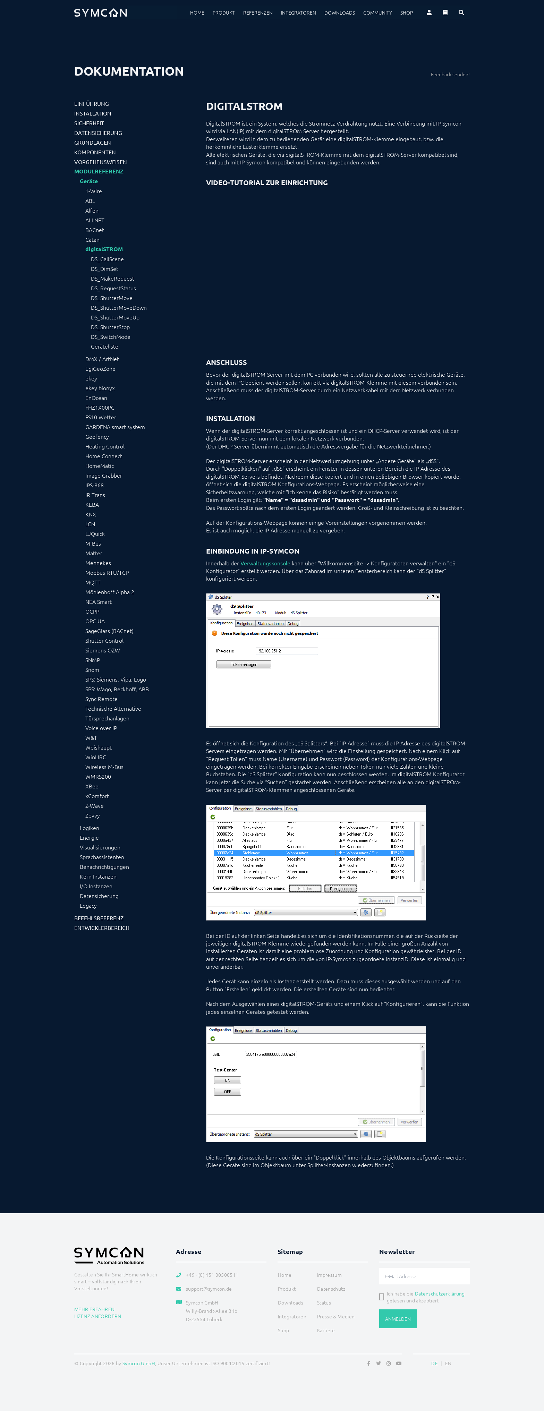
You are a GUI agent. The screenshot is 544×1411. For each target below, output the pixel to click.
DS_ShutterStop (110, 326)
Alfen (92, 210)
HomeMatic (99, 465)
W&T (91, 737)
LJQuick (95, 533)
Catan (92, 239)
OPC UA (95, 620)
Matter (93, 552)
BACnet (94, 229)
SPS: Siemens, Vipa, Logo (115, 679)
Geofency (97, 436)
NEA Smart (98, 601)
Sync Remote (101, 698)
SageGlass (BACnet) (109, 630)
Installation (92, 113)
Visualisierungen (100, 847)
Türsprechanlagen (107, 718)
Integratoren (298, 12)
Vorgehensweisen (100, 161)
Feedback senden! (450, 74)
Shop (406, 12)
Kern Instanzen (98, 876)
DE (434, 1363)
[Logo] (100, 12)
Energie (89, 837)
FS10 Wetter (100, 416)
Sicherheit (89, 122)
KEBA (92, 504)
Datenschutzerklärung (440, 1293)
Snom (92, 669)
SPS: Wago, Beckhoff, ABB (117, 688)
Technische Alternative (113, 708)
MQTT (93, 582)
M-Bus (93, 543)
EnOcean (96, 397)
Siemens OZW (102, 650)
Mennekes (98, 562)
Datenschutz (331, 1288)
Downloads (339, 12)
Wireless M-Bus (104, 766)
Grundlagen (92, 142)
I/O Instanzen (96, 885)
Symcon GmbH (138, 1363)
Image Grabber (103, 475)
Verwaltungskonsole (265, 562)
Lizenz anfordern (97, 1315)
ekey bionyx (100, 387)
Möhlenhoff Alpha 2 (109, 591)
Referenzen (258, 12)
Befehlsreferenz (99, 917)
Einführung (91, 103)
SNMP (92, 659)
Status (324, 1302)
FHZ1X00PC (99, 407)
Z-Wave (94, 805)
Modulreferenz (99, 171)
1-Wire (93, 190)
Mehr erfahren (94, 1309)
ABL (90, 200)
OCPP (92, 611)
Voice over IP (101, 727)
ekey (91, 378)
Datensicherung (98, 132)
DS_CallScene (107, 258)
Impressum (329, 1274)
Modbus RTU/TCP (107, 572)
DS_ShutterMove (112, 297)
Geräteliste (104, 346)
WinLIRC (95, 756)
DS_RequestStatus (113, 287)
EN (448, 1363)
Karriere (326, 1330)
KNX (90, 514)
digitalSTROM (104, 249)
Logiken (89, 827)
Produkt (224, 12)
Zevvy (92, 815)
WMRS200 (98, 776)
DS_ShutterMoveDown (119, 307)
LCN (90, 523)
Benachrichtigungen (104, 866)
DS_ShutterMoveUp (115, 317)
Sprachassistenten (102, 856)
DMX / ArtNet (102, 358)
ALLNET (94, 219)
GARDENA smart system (115, 426)
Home (197, 12)
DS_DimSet (104, 268)
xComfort (97, 795)
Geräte (89, 181)
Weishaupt (98, 747)
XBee (92, 786)
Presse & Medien (336, 1316)
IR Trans (95, 494)
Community (377, 12)
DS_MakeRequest (112, 278)
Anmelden (398, 1318)
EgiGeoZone (100, 368)
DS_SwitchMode (110, 336)
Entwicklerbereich (101, 927)
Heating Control (105, 446)
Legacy (88, 905)
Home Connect (103, 455)
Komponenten (95, 151)
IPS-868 (94, 484)
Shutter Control (104, 640)
